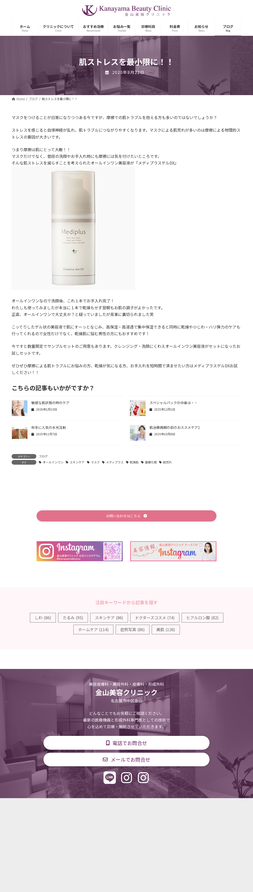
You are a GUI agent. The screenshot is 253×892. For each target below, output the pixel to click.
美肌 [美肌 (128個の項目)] (165, 630)
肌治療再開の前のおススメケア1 (174, 427)
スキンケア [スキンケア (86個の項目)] (109, 618)
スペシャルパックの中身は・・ (173, 402)
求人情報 (165, 805)
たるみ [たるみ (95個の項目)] (73, 618)
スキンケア (77, 462)
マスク (95, 462)
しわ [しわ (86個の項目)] (43, 618)
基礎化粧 (151, 462)
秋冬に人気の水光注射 (48, 427)
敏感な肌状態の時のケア (50, 402)
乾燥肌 (134, 462)
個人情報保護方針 (197, 805)
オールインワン (53, 462)
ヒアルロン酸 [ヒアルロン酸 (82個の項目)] (202, 618)
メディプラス (115, 462)
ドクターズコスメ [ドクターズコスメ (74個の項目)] (155, 618)
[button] (126, 516)
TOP (45, 805)
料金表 (141, 805)
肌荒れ (167, 462)
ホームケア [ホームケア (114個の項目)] (93, 630)
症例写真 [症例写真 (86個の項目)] (132, 630)
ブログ (43, 456)
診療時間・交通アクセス (105, 805)
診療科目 (68, 805)
